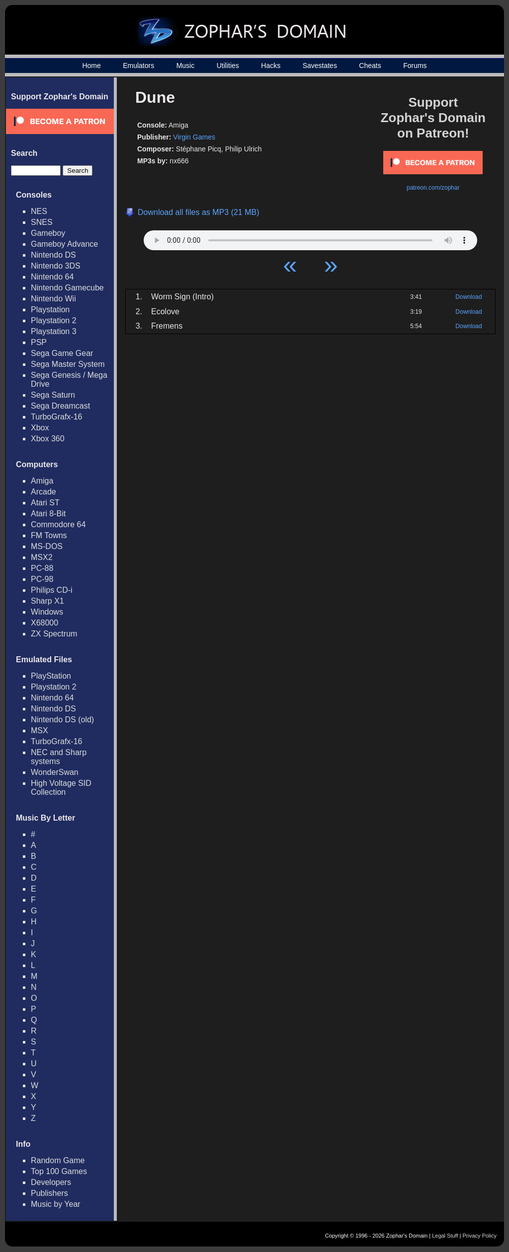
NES (39, 211)
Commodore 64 (58, 524)
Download (468, 296)
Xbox (40, 427)
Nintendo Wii (53, 298)
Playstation (50, 309)
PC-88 (42, 568)
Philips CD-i (52, 590)
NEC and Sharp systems (58, 756)
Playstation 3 (54, 331)
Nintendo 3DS (56, 266)
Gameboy (48, 233)
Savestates (320, 66)
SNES (42, 222)
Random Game (58, 1160)
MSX (39, 730)
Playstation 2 (54, 320)
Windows (47, 612)
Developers (51, 1182)
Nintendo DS (53, 255)
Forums (414, 66)
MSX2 (42, 557)
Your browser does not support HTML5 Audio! (310, 237)
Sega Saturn (53, 395)
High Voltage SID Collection (61, 787)
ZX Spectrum (54, 633)
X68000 (44, 623)
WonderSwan (55, 772)
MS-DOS (47, 546)
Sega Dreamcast (60, 406)
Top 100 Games (59, 1171)
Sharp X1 (47, 601)
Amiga (42, 481)
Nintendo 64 (52, 277)
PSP (39, 342)
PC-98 (42, 579)
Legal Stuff (445, 1236)
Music (185, 66)
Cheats (370, 66)
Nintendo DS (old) (62, 719)
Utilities (228, 66)
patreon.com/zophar (433, 187)
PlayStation (51, 676)
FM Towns (49, 535)
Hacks (270, 66)
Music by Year (56, 1204)
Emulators (138, 66)
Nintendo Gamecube (67, 287)
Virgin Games (194, 137)
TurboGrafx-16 (56, 417)
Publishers (49, 1193)
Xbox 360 (48, 438)
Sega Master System (68, 364)
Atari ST (45, 502)
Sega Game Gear (62, 353)
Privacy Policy (480, 1236)
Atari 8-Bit (48, 513)
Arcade (43, 491)
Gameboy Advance (64, 244)
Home (91, 66)
